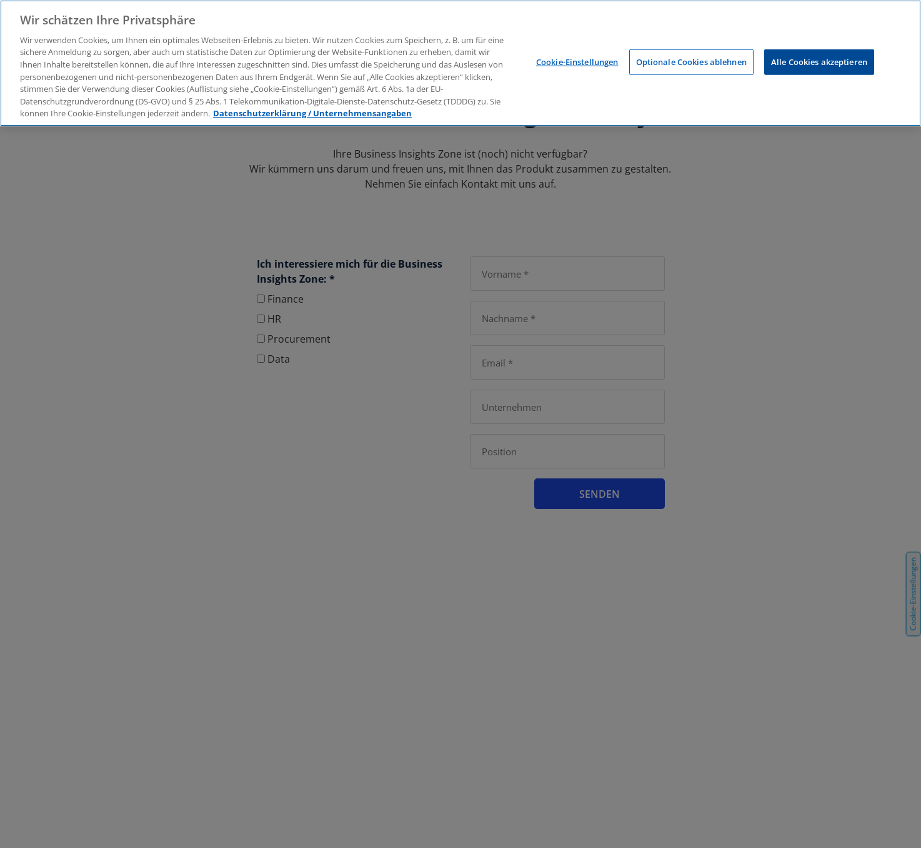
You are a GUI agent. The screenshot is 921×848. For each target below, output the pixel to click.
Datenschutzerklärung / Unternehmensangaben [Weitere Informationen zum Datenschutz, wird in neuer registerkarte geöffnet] (312, 113)
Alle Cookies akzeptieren (819, 61)
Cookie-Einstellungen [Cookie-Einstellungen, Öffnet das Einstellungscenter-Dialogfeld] (577, 61)
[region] (460, 63)
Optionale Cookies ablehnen (691, 61)
